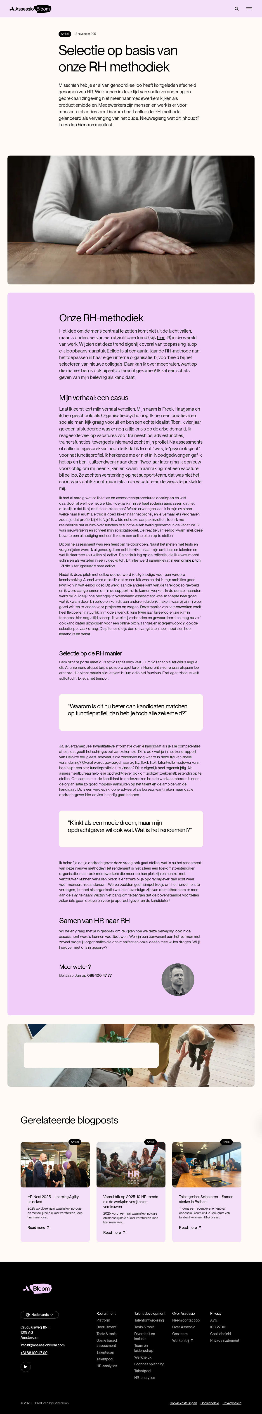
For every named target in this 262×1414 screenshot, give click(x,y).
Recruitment (106, 1327)
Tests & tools (106, 1334)
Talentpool (105, 1359)
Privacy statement (224, 1340)
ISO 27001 (218, 1327)
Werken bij (180, 1340)
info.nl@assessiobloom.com (43, 1345)
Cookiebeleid (220, 1334)
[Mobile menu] (249, 9)
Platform (103, 1320)
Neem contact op (186, 1320)
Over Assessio (183, 1327)
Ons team (180, 1334)
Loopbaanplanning (149, 1364)
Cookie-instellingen (183, 1403)
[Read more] (55, 1192)
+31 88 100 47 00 (34, 1353)
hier (81, 125)
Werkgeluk (142, 1357)
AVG (213, 1320)
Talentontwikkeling (149, 1320)
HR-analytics (107, 1366)
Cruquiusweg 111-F (35, 1327)
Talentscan (105, 1352)
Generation (60, 1403)
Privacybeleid (231, 1403)
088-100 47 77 (99, 975)
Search (236, 8)
